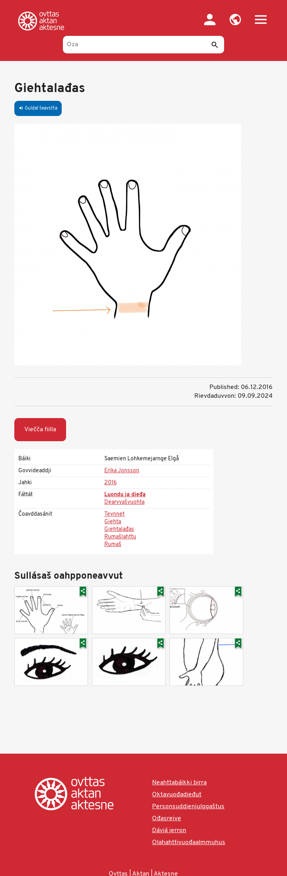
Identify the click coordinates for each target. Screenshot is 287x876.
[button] (235, 19)
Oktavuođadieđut (176, 795)
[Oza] (143, 44)
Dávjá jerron (169, 831)
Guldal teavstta (38, 108)
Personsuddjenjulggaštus (188, 807)
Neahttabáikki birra (179, 783)
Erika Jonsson (121, 471)
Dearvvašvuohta (124, 502)
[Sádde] (215, 45)
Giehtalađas (119, 529)
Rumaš (112, 544)
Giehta (112, 522)
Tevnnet (114, 514)
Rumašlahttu (120, 537)
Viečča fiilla (40, 430)
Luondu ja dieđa (125, 495)
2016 (110, 483)
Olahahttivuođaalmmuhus (188, 843)
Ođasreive (166, 819)
